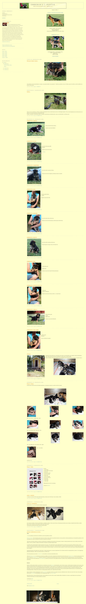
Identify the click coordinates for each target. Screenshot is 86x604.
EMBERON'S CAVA (31, 189)
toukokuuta (6, 69)
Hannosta (52, 565)
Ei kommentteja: (39, 115)
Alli (27, 535)
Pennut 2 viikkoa (30, 383)
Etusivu (58, 583)
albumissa (48, 485)
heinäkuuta (6, 63)
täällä (31, 460)
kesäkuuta (5, 68)
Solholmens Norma (36, 557)
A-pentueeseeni (40, 553)
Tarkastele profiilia (6, 41)
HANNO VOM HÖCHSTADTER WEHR (55, 12)
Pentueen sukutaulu (55, 56)
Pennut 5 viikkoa (4, 56)
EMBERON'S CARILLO (32, 309)
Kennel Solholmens (42, 558)
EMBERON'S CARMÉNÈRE (33, 165)
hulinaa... (29, 91)
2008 (4, 62)
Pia (9, 22)
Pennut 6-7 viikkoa (5, 57)
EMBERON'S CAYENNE (32, 213)
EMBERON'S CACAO (31, 141)
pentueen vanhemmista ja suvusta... (34, 532)
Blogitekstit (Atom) (31, 585)
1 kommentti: (38, 86)
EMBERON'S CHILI (31, 261)
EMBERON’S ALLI (55, 34)
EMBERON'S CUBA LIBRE (33, 330)
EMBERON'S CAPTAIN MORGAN (34, 285)
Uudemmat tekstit (29, 583)
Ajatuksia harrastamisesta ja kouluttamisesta (8, 46)
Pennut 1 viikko (30, 467)
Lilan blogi (43, 151)
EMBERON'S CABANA (32, 120)
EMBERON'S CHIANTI (32, 237)
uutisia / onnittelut (30, 495)
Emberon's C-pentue (43, 5)
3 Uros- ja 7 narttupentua (32, 503)
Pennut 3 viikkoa (4, 53)
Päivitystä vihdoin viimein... (32, 61)
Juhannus (29, 354)
